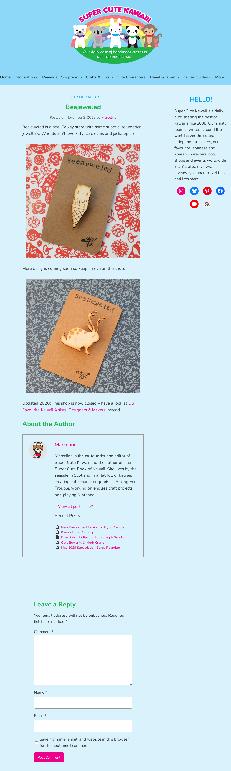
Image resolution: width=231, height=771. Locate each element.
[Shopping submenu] (80, 77)
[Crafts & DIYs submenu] (112, 77)
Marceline (109, 117)
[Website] (91, 506)
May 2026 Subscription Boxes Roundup (90, 547)
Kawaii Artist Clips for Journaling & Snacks (93, 537)
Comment (44, 632)
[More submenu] (226, 77)
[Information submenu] (37, 77)
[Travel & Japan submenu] (177, 77)
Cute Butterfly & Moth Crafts (82, 542)
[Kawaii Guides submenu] (210, 77)
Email (40, 715)
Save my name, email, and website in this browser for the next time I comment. (84, 742)
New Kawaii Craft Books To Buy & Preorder (93, 527)
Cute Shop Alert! (83, 97)
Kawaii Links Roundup (77, 532)
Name (40, 692)
